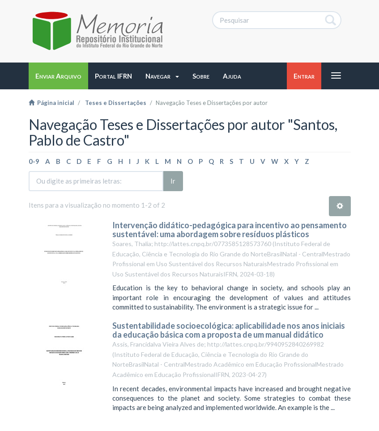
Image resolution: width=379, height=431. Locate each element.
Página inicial (51, 102)
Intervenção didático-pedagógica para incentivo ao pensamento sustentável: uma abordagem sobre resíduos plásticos (229, 229)
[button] (162, 76)
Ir (172, 181)
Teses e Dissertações (115, 102)
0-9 (34, 161)
